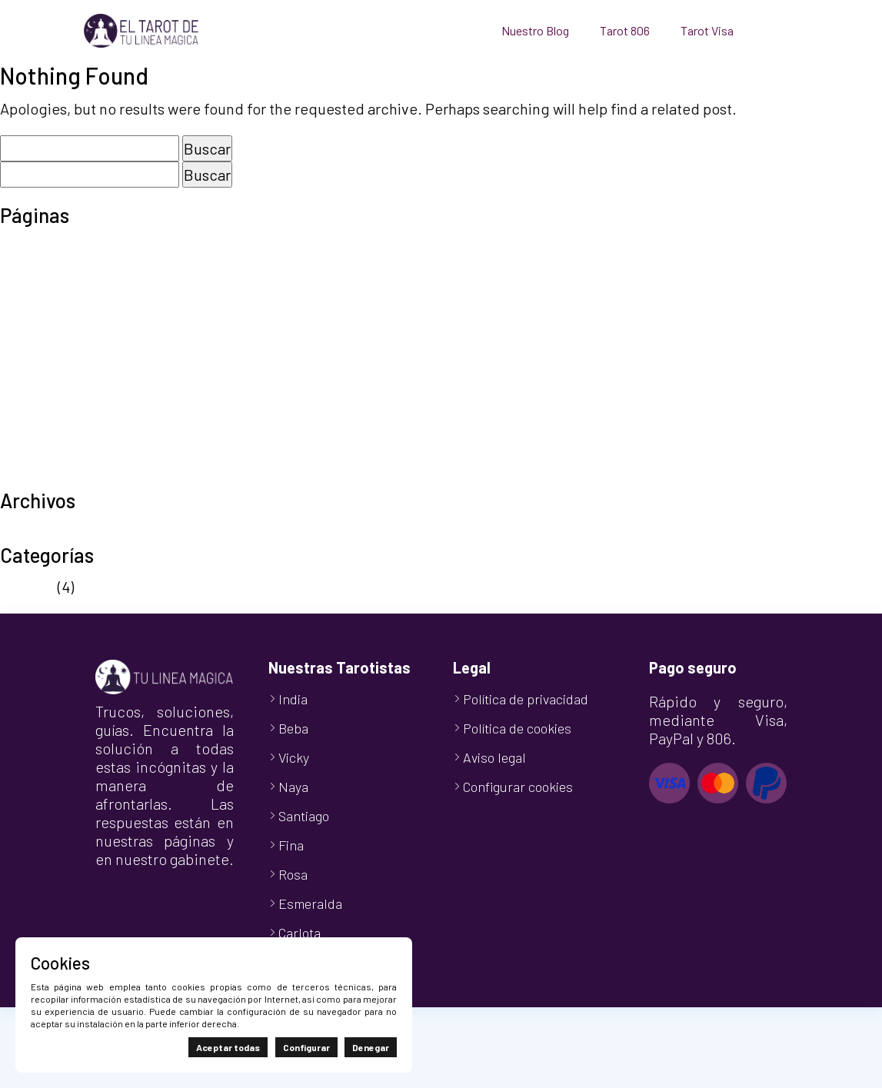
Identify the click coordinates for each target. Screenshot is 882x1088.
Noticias (27, 586)
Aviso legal (36, 246)
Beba (293, 728)
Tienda (23, 453)
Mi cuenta (32, 315)
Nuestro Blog (535, 30)
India (293, 699)
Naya (293, 787)
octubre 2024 (44, 531)
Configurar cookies (518, 787)
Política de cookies (63, 361)
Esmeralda (310, 903)
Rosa (293, 874)
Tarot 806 (625, 30)
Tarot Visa (707, 30)
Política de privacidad (73, 384)
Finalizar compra (55, 292)
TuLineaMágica (51, 476)
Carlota (299, 933)
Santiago (303, 816)
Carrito (22, 269)
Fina (291, 845)
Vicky (293, 757)
